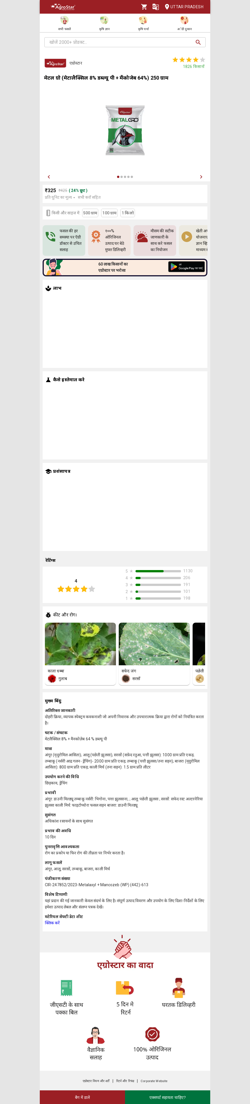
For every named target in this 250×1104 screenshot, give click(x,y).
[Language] (155, 7)
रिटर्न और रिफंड (125, 1081)
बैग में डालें (82, 1097)
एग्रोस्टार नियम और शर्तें (96, 1081)
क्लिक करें (52, 923)
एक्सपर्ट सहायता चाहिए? (167, 1097)
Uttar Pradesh (182, 7)
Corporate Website (154, 1081)
